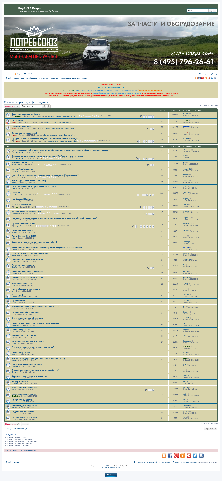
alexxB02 (186, 318)
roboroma (186, 126)
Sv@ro (185, 364)
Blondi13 (186, 114)
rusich (185, 236)
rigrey (185, 352)
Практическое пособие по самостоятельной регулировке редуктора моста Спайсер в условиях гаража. (60, 150)
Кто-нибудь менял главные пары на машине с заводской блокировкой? (45, 175)
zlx (13, 291)
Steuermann (187, 341)
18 (150, 226)
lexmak (14, 122)
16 (144, 226)
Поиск (126, 90)
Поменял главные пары (23, 265)
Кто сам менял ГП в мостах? (25, 417)
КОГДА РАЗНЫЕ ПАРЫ (22, 400)
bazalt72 (15, 220)
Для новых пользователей (24, 133)
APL (184, 306)
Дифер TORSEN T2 (20, 382)
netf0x (14, 308)
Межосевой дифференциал (24, 387)
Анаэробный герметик (22, 169)
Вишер (185, 387)
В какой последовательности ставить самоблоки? (35, 370)
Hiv (184, 370)
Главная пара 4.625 (21, 330)
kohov (14, 402)
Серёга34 (15, 297)
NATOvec (186, 300)
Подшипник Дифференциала (25, 312)
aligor (14, 273)
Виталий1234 (187, 223)
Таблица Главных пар (22, 283)
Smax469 (186, 312)
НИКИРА (15, 366)
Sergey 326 (187, 218)
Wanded (18, 116)
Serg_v (185, 271)
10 (150, 195)
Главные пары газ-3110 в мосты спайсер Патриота (35, 324)
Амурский (15, 279)
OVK (13, 378)
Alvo (184, 156)
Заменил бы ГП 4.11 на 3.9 (24, 335)
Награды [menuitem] (20, 74)
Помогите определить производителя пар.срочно (35, 187)
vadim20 (186, 192)
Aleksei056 (186, 211)
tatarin (14, 238)
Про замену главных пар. (23, 224)
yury (16, 226)
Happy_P (15, 419)
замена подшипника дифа (24, 394)
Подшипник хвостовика (23, 411)
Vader (185, 417)
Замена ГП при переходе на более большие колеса (35, 306)
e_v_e (14, 302)
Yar (184, 265)
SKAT (185, 358)
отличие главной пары (22, 230)
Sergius (14, 360)
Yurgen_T (186, 199)
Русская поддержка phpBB (111, 467)
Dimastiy (15, 372)
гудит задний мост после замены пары (30, 181)
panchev (15, 249)
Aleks (14, 343)
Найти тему (119, 90)
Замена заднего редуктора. (24, 406)
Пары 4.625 (17, 192)
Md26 (14, 407)
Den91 (185, 186)
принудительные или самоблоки (27, 364)
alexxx (185, 289)
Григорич (186, 376)
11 (153, 195)
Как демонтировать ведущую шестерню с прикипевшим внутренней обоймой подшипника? (54, 218)
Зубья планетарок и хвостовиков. (27, 259)
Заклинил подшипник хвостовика (27, 272)
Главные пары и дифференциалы (26, 102)
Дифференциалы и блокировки (26, 211)
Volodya (186, 247)
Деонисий (15, 326)
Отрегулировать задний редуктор (27, 318)
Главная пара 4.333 (21, 353)
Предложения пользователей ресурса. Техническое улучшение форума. (45, 139)
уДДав (185, 394)
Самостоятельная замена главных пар (30, 253)
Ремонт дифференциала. (23, 295)
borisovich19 (16, 213)
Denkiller (186, 405)
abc (13, 337)
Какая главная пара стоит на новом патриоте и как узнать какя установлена (47, 248)
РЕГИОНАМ (17, 121)
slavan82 (15, 232)
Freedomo (15, 261)
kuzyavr (14, 349)
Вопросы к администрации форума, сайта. (63, 116)
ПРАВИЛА (110, 90)
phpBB (106, 466)
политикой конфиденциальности (104, 93)
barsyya (15, 188)
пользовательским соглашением (129, 93)
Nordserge (186, 242)
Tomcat (185, 204)
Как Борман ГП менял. (22, 199)
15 (141, 226)
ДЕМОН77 (16, 383)
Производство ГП (20, 301)
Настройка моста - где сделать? (27, 289)
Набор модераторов (21, 126)
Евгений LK (16, 255)
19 (153, 226)
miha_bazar (19, 152)
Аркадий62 (187, 169)
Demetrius (15, 194)
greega (185, 329)
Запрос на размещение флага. (26, 114)
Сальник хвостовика (21, 205)
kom (16, 207)
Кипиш (14, 285)
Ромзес (185, 283)
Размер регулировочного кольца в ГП (29, 341)
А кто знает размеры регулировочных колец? (33, 347)
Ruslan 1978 (16, 164)
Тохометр (186, 180)
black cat (15, 171)
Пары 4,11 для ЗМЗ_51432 (24, 236)
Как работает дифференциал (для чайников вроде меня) (38, 358)
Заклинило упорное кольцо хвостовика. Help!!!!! (34, 242)
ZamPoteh (186, 347)
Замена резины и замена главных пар (29, 376)
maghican (15, 331)
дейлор (14, 183)
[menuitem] (27, 74)
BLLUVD (15, 413)
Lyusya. (186, 120)
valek (184, 400)
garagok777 (16, 244)
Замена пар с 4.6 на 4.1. (23, 163)
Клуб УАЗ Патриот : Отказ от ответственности (21, 450)
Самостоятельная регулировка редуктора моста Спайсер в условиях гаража (47, 156)
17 (147, 226)
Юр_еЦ (185, 323)
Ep (184, 335)
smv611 (15, 389)
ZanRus (15, 267)
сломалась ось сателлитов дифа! (27, 277)
